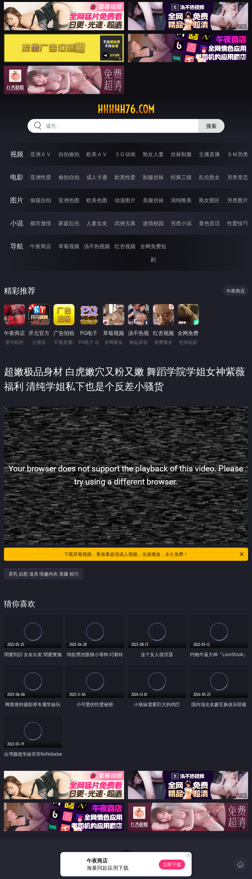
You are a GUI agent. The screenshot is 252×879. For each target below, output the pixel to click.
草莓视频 (68, 246)
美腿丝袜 (153, 200)
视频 (16, 154)
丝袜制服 (181, 154)
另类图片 (237, 200)
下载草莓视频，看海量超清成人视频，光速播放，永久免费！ (154, 554)
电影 (16, 177)
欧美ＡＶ (96, 154)
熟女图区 (209, 200)
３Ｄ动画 (125, 154)
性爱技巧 (237, 223)
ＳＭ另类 (237, 154)
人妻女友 (96, 223)
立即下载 (172, 864)
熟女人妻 (153, 154)
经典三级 (181, 177)
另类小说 (181, 223)
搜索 (211, 126)
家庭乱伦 (68, 223)
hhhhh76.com (126, 109)
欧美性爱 (125, 177)
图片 (16, 200)
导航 (16, 246)
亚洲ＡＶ (40, 154)
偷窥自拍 (40, 200)
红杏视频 (125, 246)
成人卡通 (96, 177)
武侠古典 (125, 223)
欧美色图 (96, 200)
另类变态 (237, 177)
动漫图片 (125, 200)
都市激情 (40, 223)
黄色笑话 (209, 223)
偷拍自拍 (68, 177)
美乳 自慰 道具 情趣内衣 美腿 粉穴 (44, 574)
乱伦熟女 (209, 177)
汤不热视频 (97, 246)
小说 (16, 223)
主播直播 (209, 154)
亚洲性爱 (40, 177)
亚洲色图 (68, 200)
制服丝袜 (153, 177)
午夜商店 (40, 246)
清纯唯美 (181, 200)
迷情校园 (153, 223)
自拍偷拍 (68, 154)
